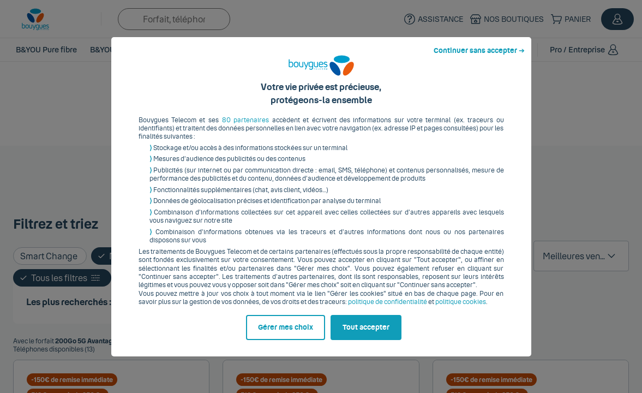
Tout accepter (366, 335)
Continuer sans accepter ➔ (479, 59)
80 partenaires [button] (245, 128)
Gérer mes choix (285, 335)
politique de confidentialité (387, 310)
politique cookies (460, 310)
